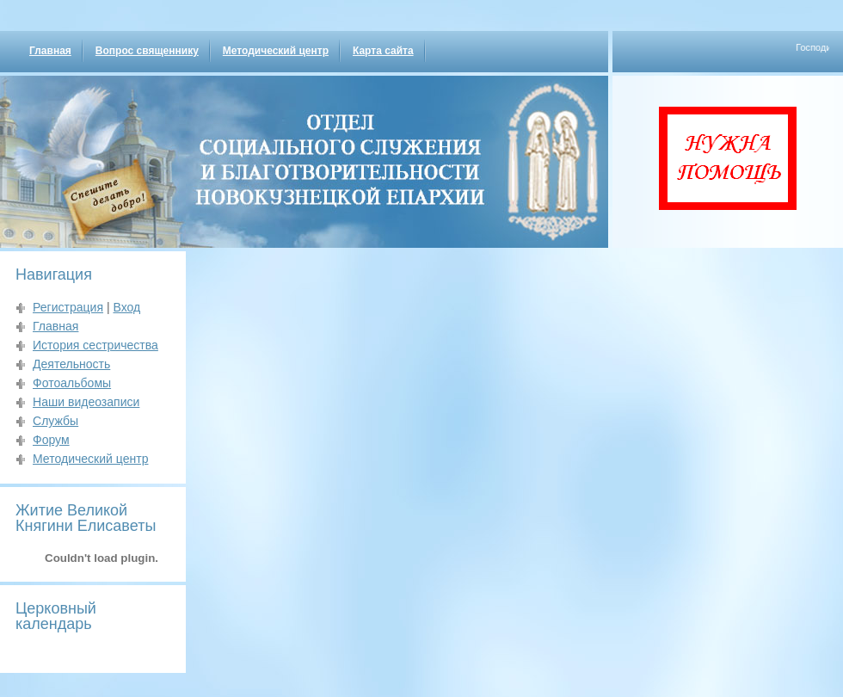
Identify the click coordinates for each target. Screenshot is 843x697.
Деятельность (71, 364)
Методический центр (276, 51)
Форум (51, 440)
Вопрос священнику (147, 51)
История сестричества (95, 345)
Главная (50, 51)
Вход (126, 307)
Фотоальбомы (72, 383)
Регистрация (68, 307)
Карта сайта (383, 51)
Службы (55, 421)
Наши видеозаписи (86, 402)
